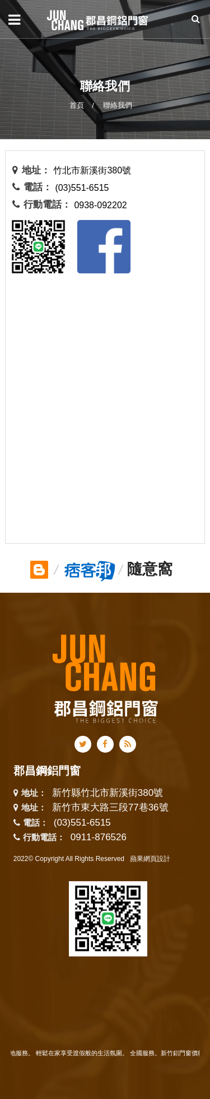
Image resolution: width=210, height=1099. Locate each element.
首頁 (76, 105)
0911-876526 (99, 837)
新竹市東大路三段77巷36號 (110, 808)
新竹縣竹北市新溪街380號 (107, 793)
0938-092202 (100, 205)
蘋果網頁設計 (150, 859)
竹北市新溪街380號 (92, 170)
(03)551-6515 (82, 188)
